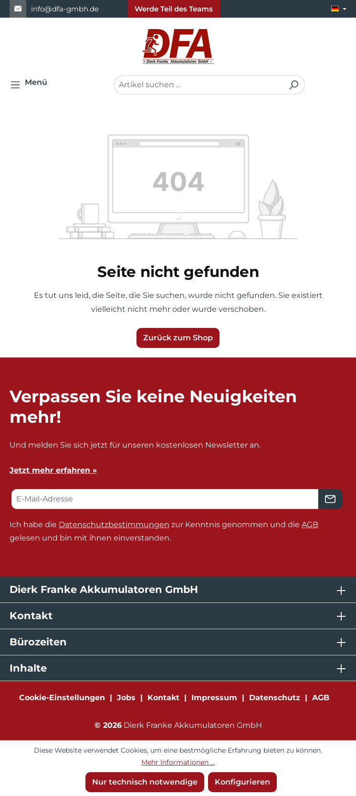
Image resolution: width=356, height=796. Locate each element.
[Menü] (31, 84)
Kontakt (163, 697)
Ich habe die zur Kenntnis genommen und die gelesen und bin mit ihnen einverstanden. (164, 531)
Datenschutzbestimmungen (114, 524)
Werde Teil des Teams (174, 8)
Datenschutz (274, 697)
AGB (310, 524)
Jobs (126, 697)
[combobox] (198, 84)
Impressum (214, 697)
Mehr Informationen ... (178, 762)
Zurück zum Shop (178, 337)
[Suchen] (294, 84)
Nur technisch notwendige (145, 781)
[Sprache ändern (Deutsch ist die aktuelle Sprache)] (338, 8)
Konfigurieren (242, 781)
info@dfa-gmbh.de (65, 8)
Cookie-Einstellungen (62, 697)
